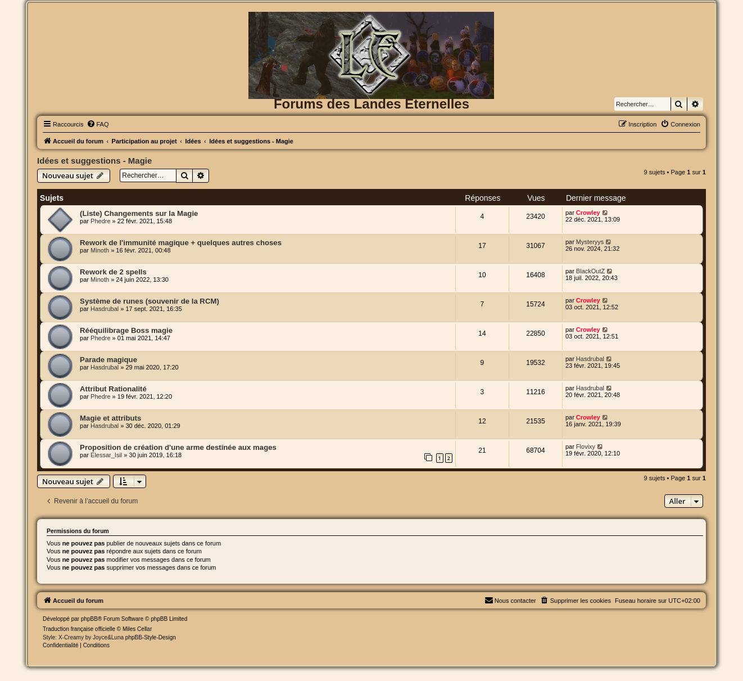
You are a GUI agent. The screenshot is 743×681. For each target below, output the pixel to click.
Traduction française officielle (79, 629)
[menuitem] (98, 124)
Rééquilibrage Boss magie (126, 330)
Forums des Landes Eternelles (371, 103)
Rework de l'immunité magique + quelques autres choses (181, 242)
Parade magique (108, 359)
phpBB (89, 619)
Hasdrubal (104, 308)
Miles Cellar (137, 629)
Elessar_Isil (106, 455)
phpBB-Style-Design (150, 637)
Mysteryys (590, 241)
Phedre (100, 221)
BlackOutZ (590, 271)
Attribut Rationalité (113, 389)
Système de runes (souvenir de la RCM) (149, 301)
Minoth (99, 250)
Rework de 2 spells (113, 272)
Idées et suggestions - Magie (94, 160)
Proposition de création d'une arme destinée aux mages (178, 447)
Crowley (588, 212)
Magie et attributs (110, 418)
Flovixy (585, 446)
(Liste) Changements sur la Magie (139, 213)
